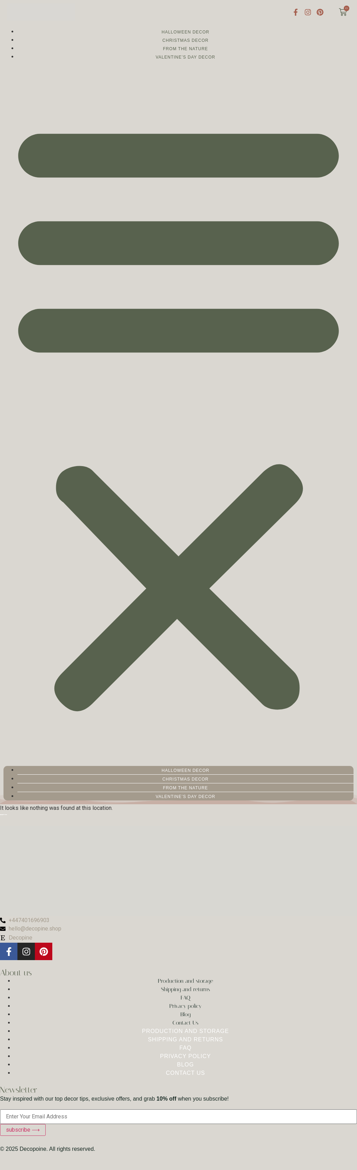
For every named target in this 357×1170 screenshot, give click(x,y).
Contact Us (185, 1022)
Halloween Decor (185, 32)
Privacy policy (185, 1006)
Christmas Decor (185, 40)
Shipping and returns (185, 989)
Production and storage (185, 981)
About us (16, 973)
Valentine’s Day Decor (185, 57)
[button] (178, 413)
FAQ (185, 997)
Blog (185, 1014)
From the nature (185, 48)
